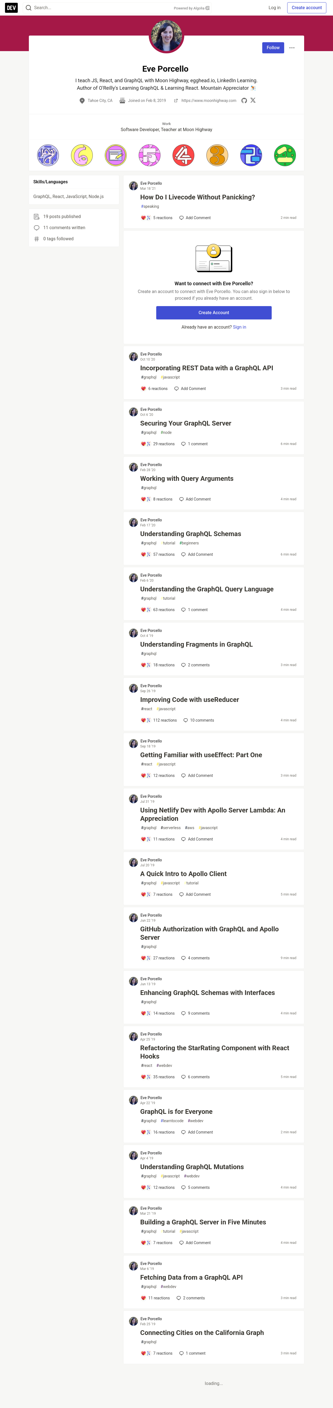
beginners (189, 543)
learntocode (172, 1121)
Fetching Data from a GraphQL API (191, 1277)
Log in (275, 7)
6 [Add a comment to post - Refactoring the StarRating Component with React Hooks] (195, 1077)
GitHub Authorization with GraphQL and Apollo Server (209, 933)
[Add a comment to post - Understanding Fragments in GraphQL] (157, 665)
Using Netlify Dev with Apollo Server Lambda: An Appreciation (212, 814)
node (166, 433)
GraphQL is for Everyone (176, 1112)
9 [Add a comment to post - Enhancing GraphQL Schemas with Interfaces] (195, 1013)
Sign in (239, 327)
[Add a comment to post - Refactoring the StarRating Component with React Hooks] (157, 1077)
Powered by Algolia (191, 8)
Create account (307, 7)
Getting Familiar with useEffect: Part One (201, 755)
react (146, 709)
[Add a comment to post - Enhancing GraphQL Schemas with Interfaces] (157, 1013)
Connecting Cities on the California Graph (202, 1333)
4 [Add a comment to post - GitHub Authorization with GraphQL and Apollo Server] (195, 958)
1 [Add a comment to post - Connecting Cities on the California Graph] (192, 1353)
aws (189, 828)
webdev (164, 1066)
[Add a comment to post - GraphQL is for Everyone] (157, 1132)
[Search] (28, 8)
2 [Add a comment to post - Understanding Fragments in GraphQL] (195, 665)
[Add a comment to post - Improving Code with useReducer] (158, 720)
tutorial (168, 543)
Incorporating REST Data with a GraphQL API (206, 368)
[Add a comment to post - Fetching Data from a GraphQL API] (155, 1298)
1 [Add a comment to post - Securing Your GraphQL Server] (194, 444)
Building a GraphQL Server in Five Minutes (203, 1222)
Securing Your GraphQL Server (185, 423)
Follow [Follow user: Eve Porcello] (273, 47)
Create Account (213, 312)
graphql (149, 377)
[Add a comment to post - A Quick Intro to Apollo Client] (156, 894)
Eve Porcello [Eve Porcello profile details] (151, 183)
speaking (150, 206)
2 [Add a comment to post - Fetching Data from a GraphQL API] (190, 1298)
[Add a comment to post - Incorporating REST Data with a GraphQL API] (154, 389)
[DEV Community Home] (11, 7)
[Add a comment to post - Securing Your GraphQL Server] (157, 444)
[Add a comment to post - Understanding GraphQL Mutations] (157, 1187)
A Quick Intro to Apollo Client (183, 874)
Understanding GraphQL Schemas (190, 534)
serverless (171, 828)
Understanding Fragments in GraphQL (196, 644)
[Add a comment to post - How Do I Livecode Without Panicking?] (156, 218)
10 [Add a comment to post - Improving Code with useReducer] (198, 720)
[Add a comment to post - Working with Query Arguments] (156, 499)
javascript (170, 377)
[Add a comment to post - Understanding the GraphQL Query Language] (157, 610)
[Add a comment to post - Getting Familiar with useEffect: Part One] (157, 776)
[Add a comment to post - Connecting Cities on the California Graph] (156, 1353)
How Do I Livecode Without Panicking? (197, 197)
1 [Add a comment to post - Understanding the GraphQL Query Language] (194, 609)
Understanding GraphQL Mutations (192, 1167)
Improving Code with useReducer (189, 700)
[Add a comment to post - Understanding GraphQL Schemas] (157, 554)
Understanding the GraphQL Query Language (207, 589)
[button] (48, 155)
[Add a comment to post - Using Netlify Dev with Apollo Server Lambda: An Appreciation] (157, 839)
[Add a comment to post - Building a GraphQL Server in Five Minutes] (156, 1243)
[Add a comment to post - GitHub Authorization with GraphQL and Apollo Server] (157, 958)
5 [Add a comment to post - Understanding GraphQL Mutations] (195, 1187)
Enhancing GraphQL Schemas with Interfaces (207, 993)
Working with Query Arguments (186, 478)
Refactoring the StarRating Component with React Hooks (214, 1052)
